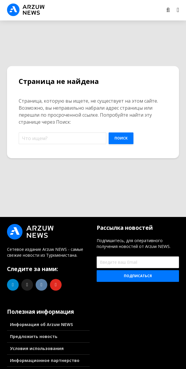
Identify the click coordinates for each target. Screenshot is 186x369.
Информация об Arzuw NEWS (41, 324)
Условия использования (37, 348)
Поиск (121, 138)
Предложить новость (34, 336)
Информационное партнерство (44, 360)
